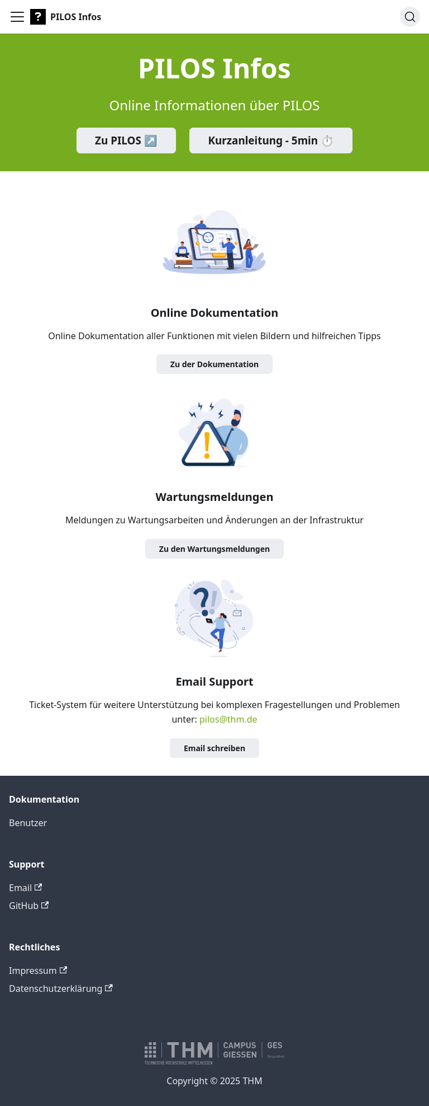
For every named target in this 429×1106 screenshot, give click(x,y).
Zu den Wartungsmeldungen (214, 548)
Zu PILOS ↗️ (126, 140)
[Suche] (410, 17)
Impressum (38, 970)
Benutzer (28, 823)
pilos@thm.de (228, 719)
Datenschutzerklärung (61, 988)
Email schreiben (214, 748)
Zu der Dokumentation (214, 364)
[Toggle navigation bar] (17, 16)
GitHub (29, 905)
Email (25, 888)
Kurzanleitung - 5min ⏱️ (271, 140)
